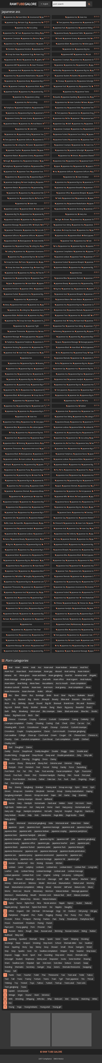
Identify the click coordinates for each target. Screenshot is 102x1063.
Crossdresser (33, 727)
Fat (24, 771)
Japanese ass (10, 17)
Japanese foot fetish (88, 161)
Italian (86, 823)
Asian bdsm (21, 17)
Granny (18, 787)
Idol (19, 60)
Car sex (81, 723)
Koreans (49, 863)
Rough (7, 161)
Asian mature (76, 299)
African (49, 691)
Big (29, 699)
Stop (33, 273)
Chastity (8, 739)
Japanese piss (38, 555)
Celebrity (71, 534)
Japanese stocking (75, 209)
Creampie (22, 719)
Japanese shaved (86, 155)
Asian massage (11, 679)
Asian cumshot (74, 102)
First (34, 775)
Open (85, 507)
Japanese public (76, 33)
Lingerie (47, 875)
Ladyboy (29, 867)
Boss (7, 703)
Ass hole (40, 257)
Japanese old (84, 38)
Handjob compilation (33, 811)
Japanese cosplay (59, 831)
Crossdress (9, 731)
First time (32, 779)
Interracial (21, 823)
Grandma (29, 791)
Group (59, 791)
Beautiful (80, 707)
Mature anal (78, 883)
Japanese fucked (11, 92)
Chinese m (58, 523)
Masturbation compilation (23, 887)
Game (66, 795)
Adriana (8, 675)
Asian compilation (78, 683)
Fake (37, 771)
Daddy (7, 751)
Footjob (12, 767)
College (22, 735)
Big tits (8, 699)
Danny (53, 759)
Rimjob (36, 225)
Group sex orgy (65, 787)
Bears (89, 707)
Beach (90, 695)
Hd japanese (40, 379)
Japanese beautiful (75, 187)
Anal (10, 667)
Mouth (33, 895)
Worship (57, 70)
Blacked (21, 699)
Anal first (84, 667)
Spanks (56, 97)
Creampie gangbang (76, 731)
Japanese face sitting (30, 33)
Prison (22, 262)
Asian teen (36, 687)
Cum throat (48, 739)
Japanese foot (72, 161)
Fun (59, 779)
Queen (29, 145)
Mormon (49, 891)
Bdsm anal (22, 315)
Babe (59, 711)
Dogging (36, 759)
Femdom (10, 49)
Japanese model (38, 571)
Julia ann (41, 835)
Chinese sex (83, 603)
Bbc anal (80, 703)
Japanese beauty (61, 33)
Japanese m (39, 113)
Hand (81, 815)
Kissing (40, 863)
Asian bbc (18, 523)
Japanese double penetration (72, 851)
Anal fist (68, 675)
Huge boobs (71, 815)
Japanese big (23, 177)
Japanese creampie (12, 38)
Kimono (74, 155)
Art (15, 675)
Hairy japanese (40, 422)
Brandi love (69, 703)
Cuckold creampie (78, 727)
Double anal (82, 751)
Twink (58, 198)
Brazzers (76, 699)
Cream (54, 735)
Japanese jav (32, 299)
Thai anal (40, 273)
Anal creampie (35, 671)
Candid (76, 739)
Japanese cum (89, 305)
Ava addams (47, 683)
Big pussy (69, 707)
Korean (12, 863)
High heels (9, 807)
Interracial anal (62, 823)
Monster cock (45, 895)
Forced (46, 767)
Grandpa (39, 787)
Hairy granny (10, 819)
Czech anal (43, 735)
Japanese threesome (13, 230)
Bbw (17, 695)
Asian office (59, 679)
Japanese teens (82, 92)
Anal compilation (76, 687)
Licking (56, 875)
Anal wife (47, 679)
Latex (20, 867)
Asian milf (85, 315)
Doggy (64, 751)
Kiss (32, 863)
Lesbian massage (75, 871)
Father (41, 779)
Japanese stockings (40, 347)
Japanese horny (37, 310)
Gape (53, 795)
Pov (56, 470)
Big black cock (19, 715)
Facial (76, 775)
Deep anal (50, 755)
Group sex (17, 791)
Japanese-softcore (24, 139)
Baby (14, 711)
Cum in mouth (59, 731)
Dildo (72, 751)
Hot (31, 807)
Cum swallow (10, 735)
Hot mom (79, 803)
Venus (6, 305)
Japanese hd (84, 560)
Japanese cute (39, 219)
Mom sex (17, 891)
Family (63, 767)
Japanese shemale (75, 278)
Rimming (57, 331)
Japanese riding (85, 28)
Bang (52, 707)
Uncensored (33, 17)
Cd (92, 719)
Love (38, 875)
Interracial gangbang (37, 823)
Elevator (35, 560)
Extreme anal (56, 763)
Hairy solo (9, 811)
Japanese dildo (74, 108)
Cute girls (32, 129)
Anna (36, 38)
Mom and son (20, 883)
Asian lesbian (40, 209)
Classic (47, 731)
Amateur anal (81, 675)
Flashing (61, 775)
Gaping (89, 791)
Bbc (10, 695)
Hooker (21, 815)
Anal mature (36, 124)
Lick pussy (66, 875)
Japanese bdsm (62, 44)
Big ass (57, 289)
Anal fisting (22, 683)
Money (8, 883)
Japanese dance (64, 512)
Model (41, 883)
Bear (63, 695)
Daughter (19, 747)
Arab (33, 667)
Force (71, 767)
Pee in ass (39, 198)
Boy (13, 703)
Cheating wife (10, 727)
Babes (7, 715)
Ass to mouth (62, 683)
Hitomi (71, 496)
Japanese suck (87, 118)
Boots (36, 699)
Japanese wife (26, 225)
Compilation (64, 719)
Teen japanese (63, 22)
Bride (49, 695)
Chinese (58, 603)
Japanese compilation (63, 251)
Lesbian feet (80, 867)
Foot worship (48, 771)
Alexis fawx (34, 683)
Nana (84, 102)
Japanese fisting (38, 193)
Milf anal (68, 887)
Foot (20, 767)
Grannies (82, 795)
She (67, 118)
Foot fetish (9, 771)
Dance (6, 539)
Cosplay (32, 719)
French (7, 775)
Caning (75, 719)
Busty (25, 707)
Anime (25, 667)
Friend (7, 779)
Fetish (27, 775)
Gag (74, 795)
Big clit (48, 703)
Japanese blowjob (39, 166)
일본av (38, 60)
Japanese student (62, 76)
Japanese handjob (12, 219)
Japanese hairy (88, 432)
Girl (60, 795)
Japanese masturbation (26, 44)
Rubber (82, 406)
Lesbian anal (59, 871)
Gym (92, 787)
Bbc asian (8, 523)
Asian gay (84, 528)
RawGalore (23, 4)
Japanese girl (79, 166)
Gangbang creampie (13, 795)
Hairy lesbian (10, 815)
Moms (7, 891)
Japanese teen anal (32, 630)
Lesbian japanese (37, 427)
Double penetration (65, 755)
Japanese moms (32, 443)
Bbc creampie (48, 711)
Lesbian (57, 230)
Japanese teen (23, 171)
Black (59, 707)
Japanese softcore (40, 139)
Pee (5, 86)
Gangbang (28, 787)
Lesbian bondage (44, 871)
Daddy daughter (42, 751)
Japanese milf (67, 54)
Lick (88, 54)
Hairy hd (58, 811)
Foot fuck (17, 775)
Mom (11, 879)
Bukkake (81, 695)
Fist (18, 771)
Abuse (37, 679)
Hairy (19, 803)
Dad (10, 747)
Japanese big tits (12, 214)
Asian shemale (28, 691)
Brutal (31, 703)
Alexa (88, 687)
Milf (60, 879)
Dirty (79, 755)
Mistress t (9, 895)
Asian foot (9, 671)
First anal (86, 775)
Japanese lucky (87, 640)
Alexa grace (24, 675)
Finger (91, 353)
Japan (57, 166)
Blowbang (23, 711)
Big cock (8, 707)
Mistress (32, 883)
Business (91, 703)
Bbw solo (86, 699)
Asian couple (74, 640)
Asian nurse (38, 566)
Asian (6, 619)
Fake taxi (51, 779)
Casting (9, 251)
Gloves (7, 791)
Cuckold (52, 719)
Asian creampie (91, 145)
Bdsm (24, 695)
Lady (16, 871)
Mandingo (29, 879)
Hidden (62, 803)
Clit (18, 390)
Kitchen (59, 863)
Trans (57, 539)
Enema (12, 763)
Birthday (22, 703)
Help (30, 815)
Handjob (28, 803)
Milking (40, 887)
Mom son (41, 879)
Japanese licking (32, 97)
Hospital (68, 811)
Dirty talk (88, 755)
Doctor (16, 751)
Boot (56, 695)
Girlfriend (48, 799)
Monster (57, 887)
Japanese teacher (13, 150)
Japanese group (90, 60)
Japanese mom (9, 443)
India (51, 823)
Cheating (39, 723)
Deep (7, 759)
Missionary (76, 624)
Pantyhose (9, 108)
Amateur (73, 667)
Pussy (12, 432)
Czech (21, 727)
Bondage (40, 695)
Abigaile (93, 675)
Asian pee (36, 475)
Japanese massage (11, 225)
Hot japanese (85, 491)
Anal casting (70, 671)
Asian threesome (37, 65)
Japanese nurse (80, 454)
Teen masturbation (88, 598)
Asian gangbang (28, 182)
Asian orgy (23, 22)
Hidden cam (21, 807)
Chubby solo (10, 743)
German (50, 791)
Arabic (40, 691)
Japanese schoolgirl (85, 81)
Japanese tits (85, 86)
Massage (52, 879)
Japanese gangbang (12, 182)
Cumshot (64, 727)
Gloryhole (40, 791)
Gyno (77, 787)
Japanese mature (11, 124)
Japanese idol (10, 60)
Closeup (60, 81)
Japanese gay (59, 124)
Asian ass (82, 17)
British (17, 707)
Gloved (38, 799)
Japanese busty (23, 81)
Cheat (64, 723)
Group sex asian (13, 54)
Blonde (44, 707)
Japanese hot (89, 187)
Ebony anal (30, 763)
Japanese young (38, 134)
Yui (55, 171)
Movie (48, 887)
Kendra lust (22, 863)
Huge (18, 811)
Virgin (58, 219)
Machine (84, 879)
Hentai (11, 803)
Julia (73, 839)
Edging (77, 763)
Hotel (70, 803)
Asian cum (81, 523)
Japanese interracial (86, 76)
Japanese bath (90, 124)
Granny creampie (25, 799)
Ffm (30, 771)
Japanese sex (73, 395)
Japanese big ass (82, 49)
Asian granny (26, 118)
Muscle (27, 891)
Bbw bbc (85, 711)
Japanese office (63, 193)
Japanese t (76, 118)
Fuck (79, 400)
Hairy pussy (67, 807)
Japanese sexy (89, 22)
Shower (65, 219)
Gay (10, 787)
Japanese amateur (31, 161)
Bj (14, 699)
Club (57, 723)
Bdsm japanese (89, 44)
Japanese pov (82, 65)
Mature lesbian (62, 891)
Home (49, 807)
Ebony (20, 763)
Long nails (92, 867)
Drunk (59, 38)
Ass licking (32, 28)
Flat (6, 783)
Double (55, 751)
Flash (73, 779)
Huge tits (78, 811)
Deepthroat (27, 751)
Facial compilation (64, 771)
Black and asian (71, 711)
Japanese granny (70, 38)
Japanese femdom (23, 49)
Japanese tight (32, 326)
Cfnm (72, 723)
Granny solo (10, 799)
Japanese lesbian (11, 209)
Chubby (29, 723)
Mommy (90, 883)
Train (18, 33)
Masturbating (21, 895)
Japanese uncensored (35, 251)
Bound (39, 703)
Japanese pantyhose (23, 108)
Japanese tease (32, 400)
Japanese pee (9, 33)
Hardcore (89, 811)
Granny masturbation (74, 791)
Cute (16, 739)
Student (74, 76)
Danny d (15, 759)
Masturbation (64, 883)
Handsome (46, 815)
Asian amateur (82, 177)
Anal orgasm (72, 679)
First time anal (17, 783)
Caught (45, 727)
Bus (31, 695)
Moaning (40, 363)
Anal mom (48, 687)
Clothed (85, 739)
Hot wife (48, 811)
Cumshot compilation (30, 739)
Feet (38, 767)
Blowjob (45, 699)
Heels (89, 803)
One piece (71, 443)
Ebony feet (42, 763)
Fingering (82, 779)
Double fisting (11, 755)
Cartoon (27, 645)
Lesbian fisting (27, 871)
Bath (68, 124)
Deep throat (37, 755)
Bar (37, 715)
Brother (34, 707)
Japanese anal (15, 70)
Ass (58, 353)
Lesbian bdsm (90, 427)
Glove (84, 787)
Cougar (63, 735)
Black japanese (88, 235)
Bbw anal (65, 699)
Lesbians (40, 867)
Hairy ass (82, 214)
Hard (57, 807)
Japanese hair (89, 182)
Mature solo (80, 887)
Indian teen (76, 823)
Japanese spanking (69, 97)
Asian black (75, 347)
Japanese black (74, 235)
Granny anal (51, 787)
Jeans (72, 843)
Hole (37, 815)
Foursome (86, 771)
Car (88, 723)
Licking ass (21, 145)
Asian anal (79, 321)
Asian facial (38, 603)
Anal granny (61, 687)
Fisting (70, 321)
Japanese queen (91, 225)
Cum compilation (63, 739)
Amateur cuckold (12, 687)
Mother (74, 879)
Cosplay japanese (33, 731)
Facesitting (81, 767)
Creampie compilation (14, 723)
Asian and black (39, 241)
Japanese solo (42, 235)
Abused (58, 671)
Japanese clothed (37, 486)
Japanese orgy (11, 22)
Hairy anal (40, 807)
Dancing (88, 512)
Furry (85, 400)
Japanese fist (12, 193)
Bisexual (57, 703)
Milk (67, 879)
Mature (19, 879)
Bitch (30, 715)
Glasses (28, 795)
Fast (89, 241)
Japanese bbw (60, 209)
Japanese (58, 65)
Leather (8, 871)
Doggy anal (24, 755)
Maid (7, 887)
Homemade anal (82, 807)
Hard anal (52, 803)
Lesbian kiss (52, 867)
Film (69, 775)
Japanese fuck (59, 28)
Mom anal (51, 883)
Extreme (68, 763)
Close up (32, 735)
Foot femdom (19, 779)
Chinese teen (79, 735)
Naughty (28, 576)
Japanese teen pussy (89, 139)
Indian (11, 823)
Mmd (93, 879)
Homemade (40, 803)
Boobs (94, 711)
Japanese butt (92, 246)
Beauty (55, 699)
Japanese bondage (44, 859)
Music (90, 887)
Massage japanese (28, 337)
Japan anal (91, 166)
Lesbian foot (28, 875)
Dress (45, 759)
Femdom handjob (47, 775)
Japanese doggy (88, 113)
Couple (20, 731)
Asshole (25, 687)
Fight (77, 771)
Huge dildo (58, 815)
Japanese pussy (22, 246)
